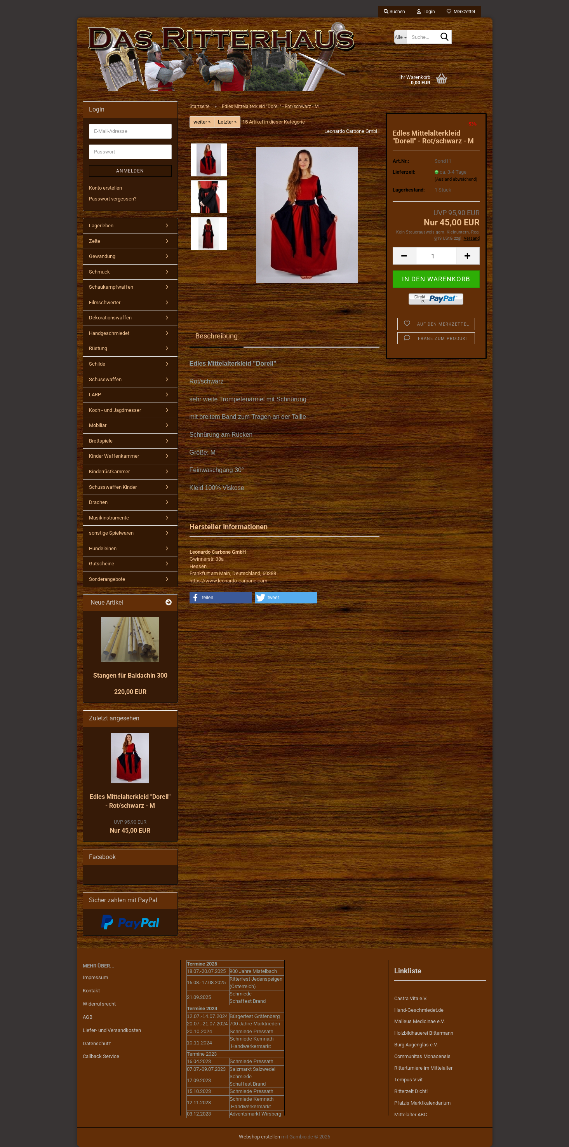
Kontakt (91, 991)
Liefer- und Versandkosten (112, 1030)
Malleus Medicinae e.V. (419, 1021)
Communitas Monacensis (422, 1056)
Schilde (97, 364)
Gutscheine (101, 564)
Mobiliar (97, 425)
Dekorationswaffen (110, 318)
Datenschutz (97, 1043)
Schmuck (99, 272)
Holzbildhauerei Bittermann (423, 1033)
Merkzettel (461, 11)
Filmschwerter (104, 302)
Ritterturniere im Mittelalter (423, 1068)
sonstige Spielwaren (111, 533)
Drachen (98, 502)
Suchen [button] (394, 11)
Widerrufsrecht (99, 1004)
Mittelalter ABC (410, 1114)
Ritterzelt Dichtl (411, 1091)
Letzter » (227, 122)
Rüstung (98, 348)
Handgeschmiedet (109, 333)
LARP (95, 394)
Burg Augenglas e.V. (416, 1045)
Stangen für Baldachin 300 (130, 675)
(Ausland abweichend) (456, 179)
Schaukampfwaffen (111, 287)
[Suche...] (400, 37)
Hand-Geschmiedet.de (419, 1010)
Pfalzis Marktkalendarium (422, 1103)
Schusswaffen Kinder (113, 487)
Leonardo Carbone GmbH (351, 131)
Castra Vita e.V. (410, 998)
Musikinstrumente (109, 518)
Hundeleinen (103, 548)
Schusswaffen (105, 379)
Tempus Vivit (408, 1080)
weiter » (202, 122)
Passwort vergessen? (112, 199)
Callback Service (101, 1056)
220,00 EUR (130, 692)
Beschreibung (216, 336)
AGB (87, 1017)
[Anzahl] (436, 256)
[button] (404, 256)
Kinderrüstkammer (109, 471)
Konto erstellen (105, 188)
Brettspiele (101, 441)
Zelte (94, 241)
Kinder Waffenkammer (114, 456)
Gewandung (102, 256)
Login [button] (426, 11)
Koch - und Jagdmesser (115, 410)
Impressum (95, 977)
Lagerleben (101, 225)
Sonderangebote (107, 579)
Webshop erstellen (259, 1137)
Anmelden (130, 171)
